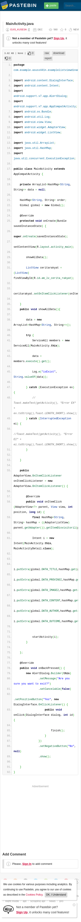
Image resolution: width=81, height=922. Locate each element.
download (58, 53)
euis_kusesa (18, 29)
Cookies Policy (34, 894)
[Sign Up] (8, 909)
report (48, 58)
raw (47, 53)
